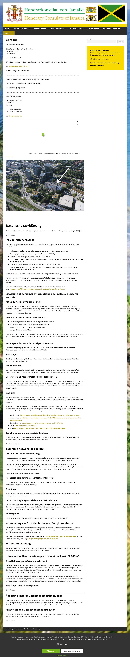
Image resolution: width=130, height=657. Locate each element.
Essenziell (62, 644)
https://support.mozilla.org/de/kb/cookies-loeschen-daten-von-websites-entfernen (50, 415)
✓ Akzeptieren (51, 651)
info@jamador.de (15, 116)
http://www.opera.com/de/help (25, 426)
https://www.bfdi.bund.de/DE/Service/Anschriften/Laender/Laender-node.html (37, 289)
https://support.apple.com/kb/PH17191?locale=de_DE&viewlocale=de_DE (39, 428)
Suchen (89, 39)
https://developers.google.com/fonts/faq (61, 536)
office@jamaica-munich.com (19, 66)
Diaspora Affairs (76, 29)
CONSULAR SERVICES (21, 29)
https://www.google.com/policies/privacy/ (43, 539)
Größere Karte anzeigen (10, 156)
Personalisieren (62, 655)
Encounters (94, 29)
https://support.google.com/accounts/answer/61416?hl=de (42, 423)
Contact (8, 33)
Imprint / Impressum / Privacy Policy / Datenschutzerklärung (23, 629)
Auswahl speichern (72, 651)
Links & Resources (57, 29)
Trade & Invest (40, 29)
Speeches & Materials (111, 29)
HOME (7, 29)
